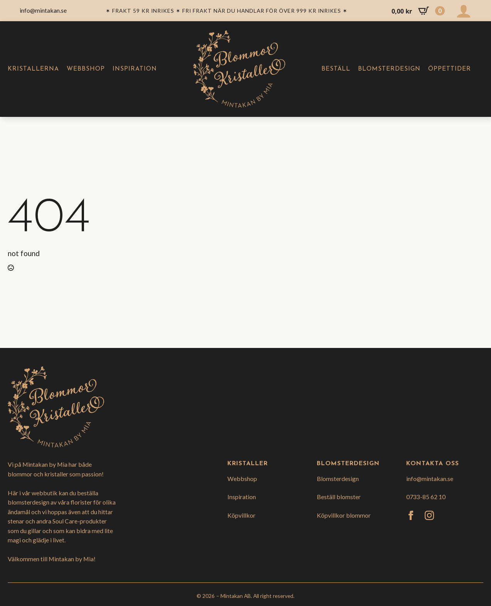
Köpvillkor (241, 515)
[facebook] (410, 515)
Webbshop (86, 69)
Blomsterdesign (389, 69)
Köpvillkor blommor (344, 515)
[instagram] (429, 515)
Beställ (335, 69)
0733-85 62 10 (426, 496)
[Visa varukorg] (418, 10)
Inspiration (135, 69)
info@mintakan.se (429, 478)
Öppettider (449, 69)
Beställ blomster (339, 496)
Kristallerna (33, 69)
